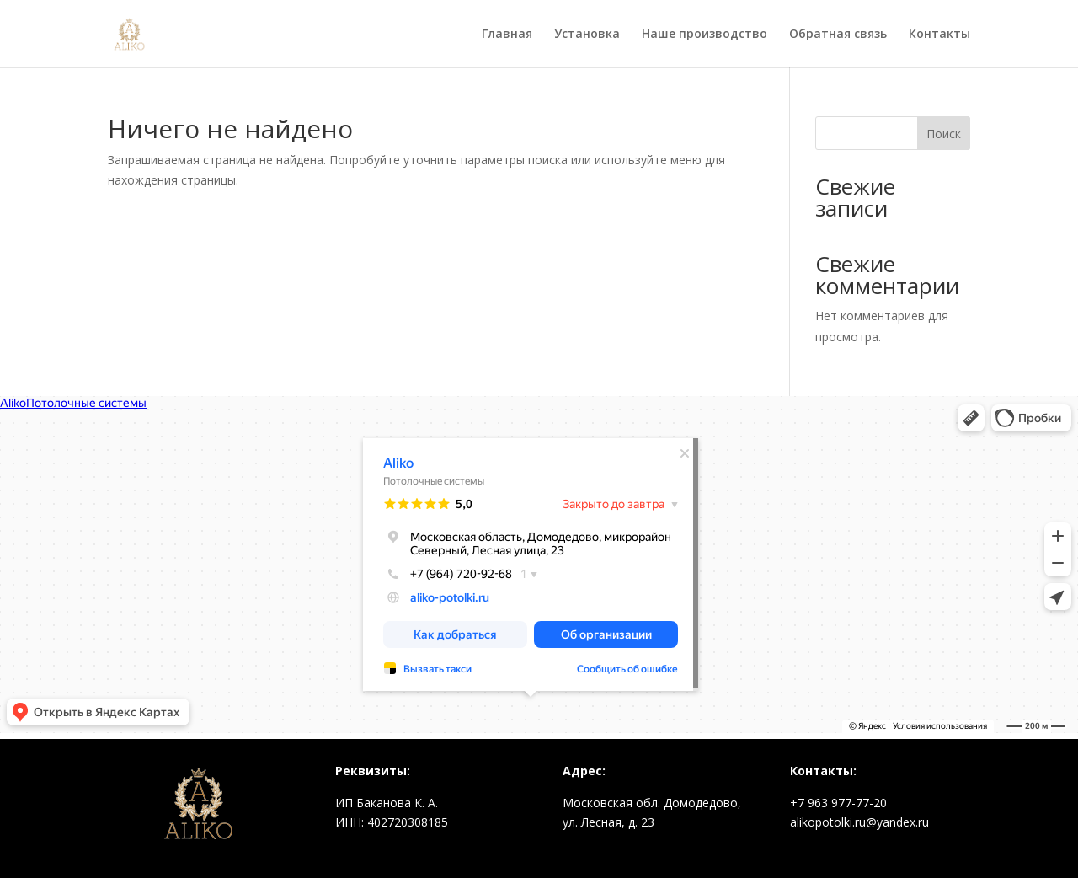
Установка (587, 34)
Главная (507, 34)
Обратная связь (838, 34)
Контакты (939, 34)
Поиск (943, 134)
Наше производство (704, 34)
